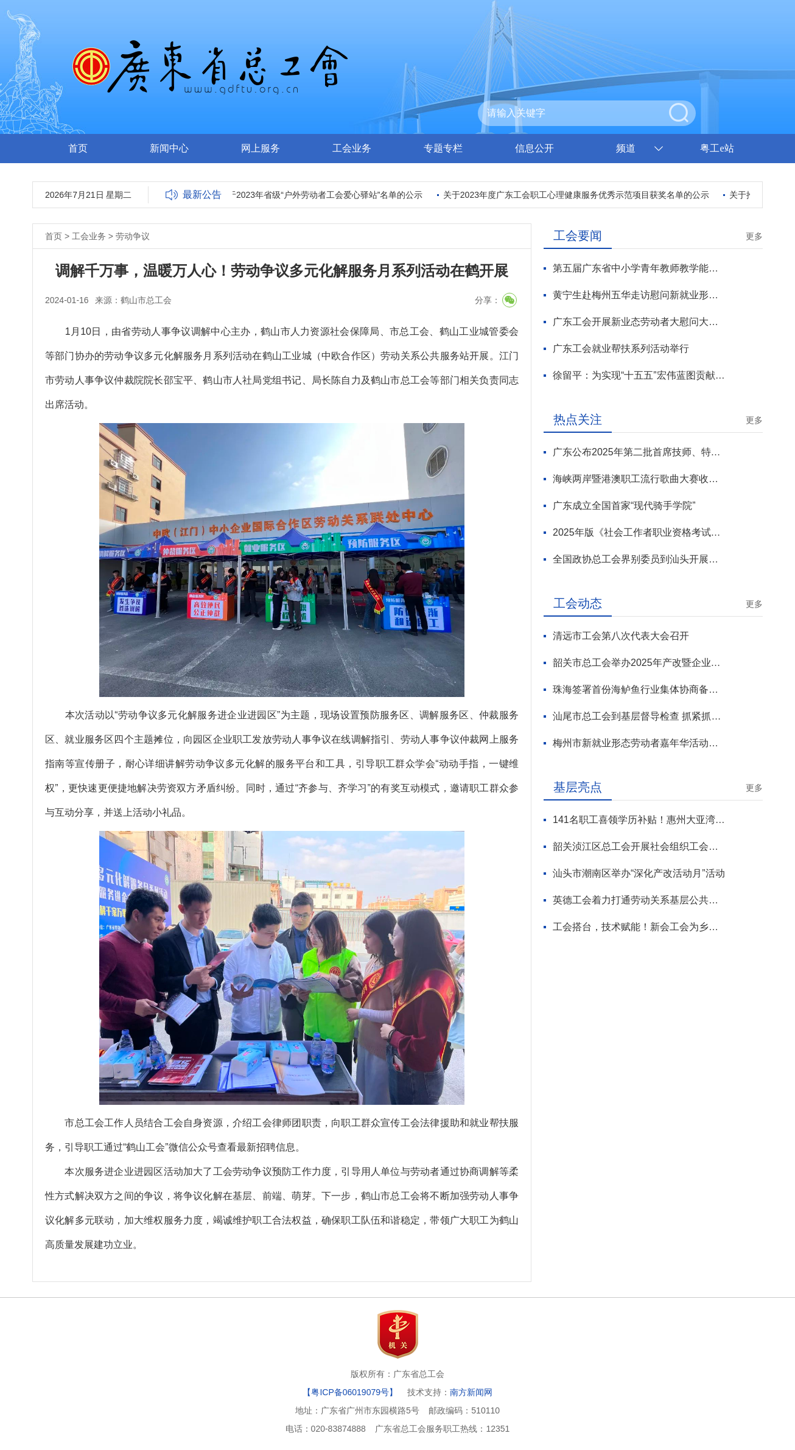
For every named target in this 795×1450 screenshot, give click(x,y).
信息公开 (534, 148)
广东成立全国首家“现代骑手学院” (624, 505)
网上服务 (260, 148)
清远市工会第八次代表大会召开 (621, 636)
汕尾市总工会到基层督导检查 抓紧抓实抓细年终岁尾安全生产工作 (639, 716)
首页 (78, 148)
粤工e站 (717, 148)
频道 (626, 148)
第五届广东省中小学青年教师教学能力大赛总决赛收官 (639, 268)
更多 (754, 236)
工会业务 (351, 148)
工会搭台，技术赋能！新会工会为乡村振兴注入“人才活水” (639, 927)
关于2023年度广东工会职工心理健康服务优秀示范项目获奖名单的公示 (579, 195)
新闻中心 (169, 148)
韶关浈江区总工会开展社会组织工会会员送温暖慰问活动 (639, 846)
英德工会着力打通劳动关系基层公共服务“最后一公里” (639, 900)
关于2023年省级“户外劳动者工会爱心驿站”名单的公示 (323, 195)
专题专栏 (443, 148)
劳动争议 (133, 236)
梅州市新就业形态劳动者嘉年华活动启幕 (639, 743)
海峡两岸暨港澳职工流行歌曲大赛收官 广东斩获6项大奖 (639, 479)
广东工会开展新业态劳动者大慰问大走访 (639, 322)
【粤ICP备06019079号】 (350, 1392)
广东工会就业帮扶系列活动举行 (621, 348)
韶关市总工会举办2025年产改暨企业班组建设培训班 (639, 662)
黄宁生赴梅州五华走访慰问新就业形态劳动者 (639, 295)
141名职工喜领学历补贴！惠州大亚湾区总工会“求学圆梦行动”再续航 (639, 819)
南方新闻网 (471, 1392)
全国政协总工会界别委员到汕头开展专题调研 (639, 559)
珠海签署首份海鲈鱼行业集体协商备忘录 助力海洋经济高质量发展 (639, 689)
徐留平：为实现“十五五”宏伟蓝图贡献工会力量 (639, 375)
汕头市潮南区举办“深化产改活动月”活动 (639, 873)
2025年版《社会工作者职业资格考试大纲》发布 (639, 532)
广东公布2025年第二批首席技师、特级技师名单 (639, 452)
